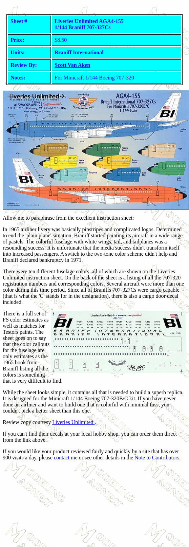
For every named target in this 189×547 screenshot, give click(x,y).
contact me (66, 457)
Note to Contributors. (157, 457)
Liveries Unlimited (73, 422)
